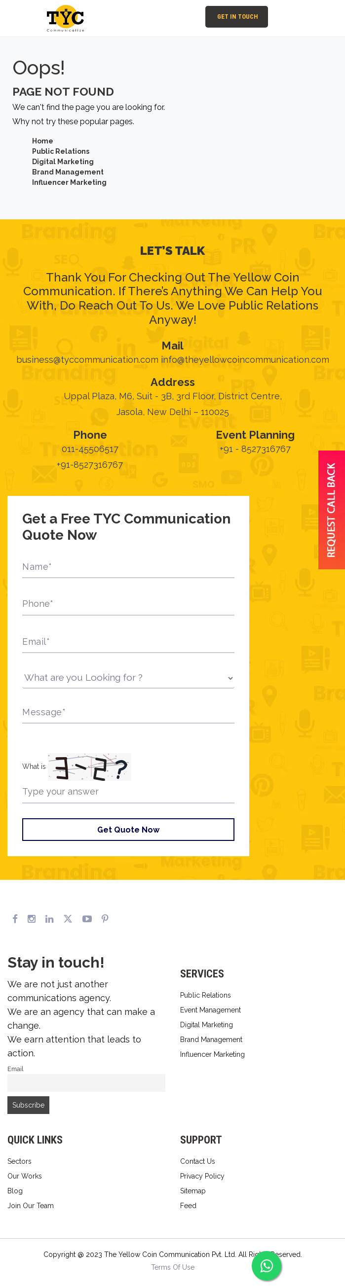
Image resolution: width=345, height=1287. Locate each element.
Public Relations (60, 151)
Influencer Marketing (69, 182)
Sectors (19, 1161)
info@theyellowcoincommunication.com (245, 359)
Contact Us (197, 1161)
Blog (15, 1191)
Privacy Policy (202, 1176)
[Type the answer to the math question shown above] (128, 792)
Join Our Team (30, 1206)
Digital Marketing (63, 162)
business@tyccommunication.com (87, 359)
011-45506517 (90, 449)
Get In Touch (237, 16)
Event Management (210, 1010)
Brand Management (68, 172)
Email (15, 1069)
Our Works (24, 1176)
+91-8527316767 (90, 464)
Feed (188, 1206)
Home (42, 141)
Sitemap (193, 1191)
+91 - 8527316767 (255, 449)
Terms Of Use (172, 1267)
